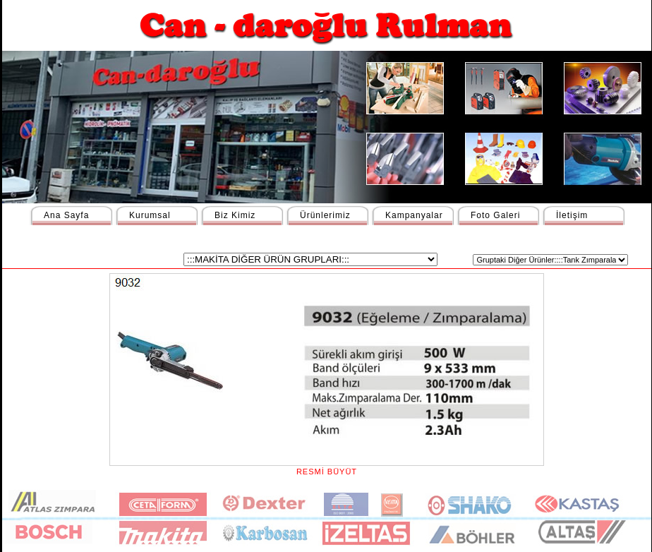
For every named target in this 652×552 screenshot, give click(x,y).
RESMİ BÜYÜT (326, 467)
